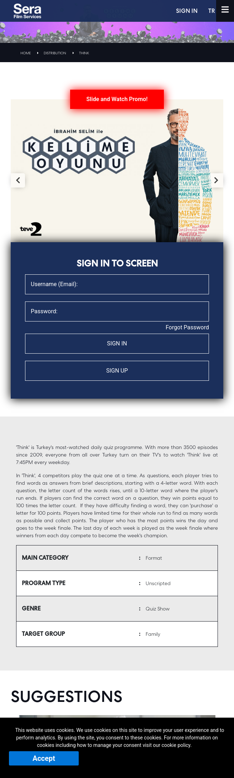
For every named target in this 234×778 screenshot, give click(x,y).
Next (216, 180)
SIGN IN (188, 11)
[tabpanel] (117, 170)
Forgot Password (187, 327)
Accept (44, 758)
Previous (18, 180)
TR (212, 11)
